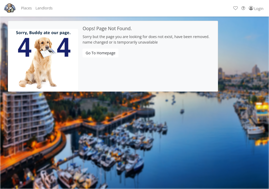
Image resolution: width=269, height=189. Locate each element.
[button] (26, 8)
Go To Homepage (100, 52)
